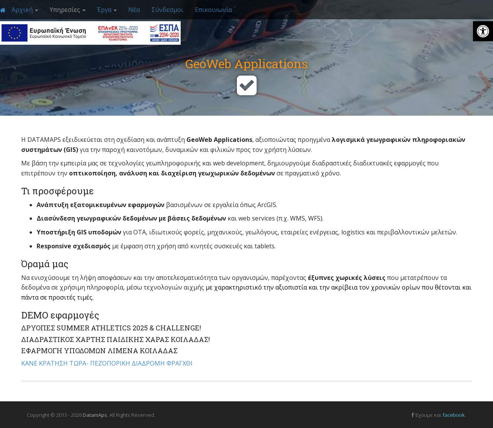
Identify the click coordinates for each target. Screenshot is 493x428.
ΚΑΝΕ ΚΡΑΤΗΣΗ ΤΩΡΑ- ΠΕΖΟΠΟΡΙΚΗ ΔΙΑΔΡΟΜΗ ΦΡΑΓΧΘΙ (107, 363)
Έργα (107, 9)
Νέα (134, 9)
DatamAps (95, 414)
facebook (454, 414)
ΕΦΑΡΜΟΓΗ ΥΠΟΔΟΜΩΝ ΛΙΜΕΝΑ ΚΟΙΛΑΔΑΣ (99, 350)
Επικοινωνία (213, 9)
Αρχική (25, 9)
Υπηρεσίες (68, 9)
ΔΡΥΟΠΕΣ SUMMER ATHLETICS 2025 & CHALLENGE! (111, 327)
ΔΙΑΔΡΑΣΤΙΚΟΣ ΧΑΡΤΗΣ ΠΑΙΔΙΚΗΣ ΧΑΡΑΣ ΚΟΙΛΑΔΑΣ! (115, 339)
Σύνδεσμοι (167, 9)
